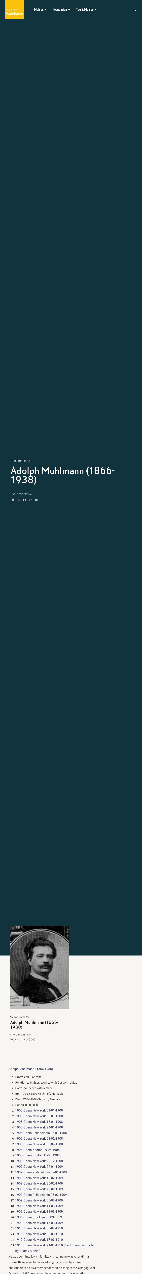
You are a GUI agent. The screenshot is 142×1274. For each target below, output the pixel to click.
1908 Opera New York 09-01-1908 (39, 1116)
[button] (13, 499)
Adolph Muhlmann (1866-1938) (31, 1069)
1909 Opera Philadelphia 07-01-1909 (41, 1172)
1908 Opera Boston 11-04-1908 (37, 1155)
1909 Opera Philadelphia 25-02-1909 (41, 1195)
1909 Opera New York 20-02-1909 (39, 1183)
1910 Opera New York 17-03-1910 (39, 1240)
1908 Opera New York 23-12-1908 (39, 1161)
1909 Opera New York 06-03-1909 (39, 1200)
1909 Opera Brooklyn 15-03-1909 (38, 1217)
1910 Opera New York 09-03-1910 (39, 1234)
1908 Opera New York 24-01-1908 (39, 1127)
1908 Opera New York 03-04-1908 (39, 1144)
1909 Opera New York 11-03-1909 (39, 1206)
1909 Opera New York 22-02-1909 (39, 1189)
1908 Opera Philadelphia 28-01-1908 (41, 1133)
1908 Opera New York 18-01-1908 (39, 1122)
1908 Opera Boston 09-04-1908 (37, 1150)
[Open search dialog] (134, 9)
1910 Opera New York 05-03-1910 (39, 1228)
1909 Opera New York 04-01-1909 (39, 1167)
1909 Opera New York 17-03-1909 (39, 1223)
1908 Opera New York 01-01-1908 (39, 1110)
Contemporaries (21, 461)
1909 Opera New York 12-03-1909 (39, 1211)
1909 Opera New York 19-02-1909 (39, 1178)
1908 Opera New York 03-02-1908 (39, 1138)
